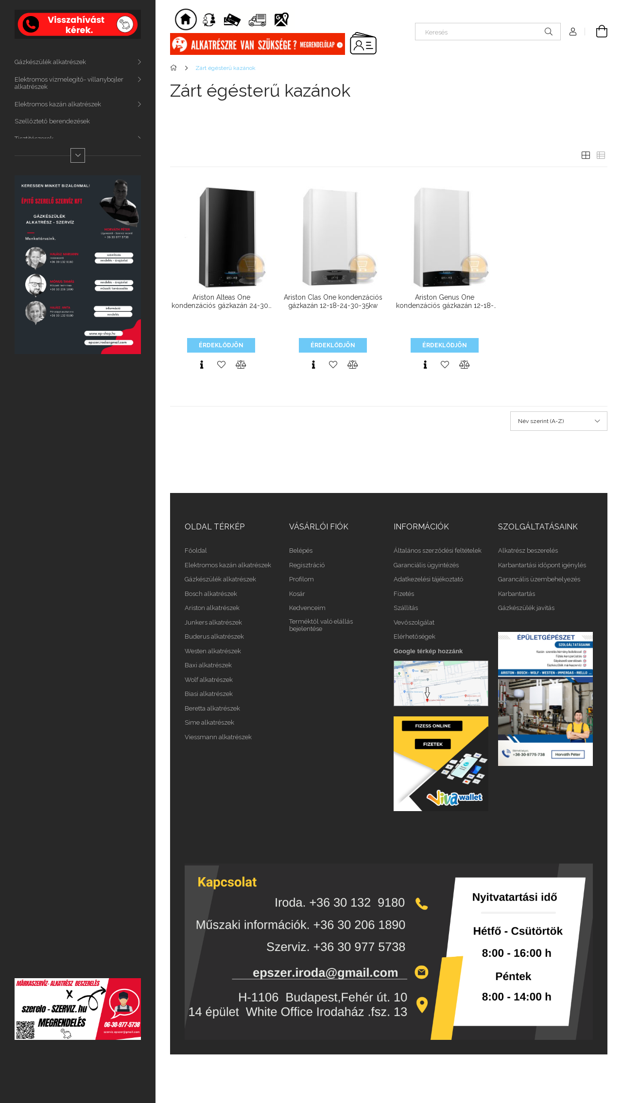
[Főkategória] (175, 68)
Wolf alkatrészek (209, 679)
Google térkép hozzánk (428, 651)
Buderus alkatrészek (214, 636)
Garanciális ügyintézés (426, 565)
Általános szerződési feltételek (438, 550)
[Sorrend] (558, 421)
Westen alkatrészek (213, 651)
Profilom (301, 579)
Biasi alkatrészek (209, 693)
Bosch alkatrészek (211, 593)
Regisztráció (307, 565)
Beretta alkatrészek (212, 708)
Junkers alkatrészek (213, 622)
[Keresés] (488, 31)
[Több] (77, 155)
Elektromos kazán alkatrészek (58, 104)
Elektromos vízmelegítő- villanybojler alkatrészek (69, 83)
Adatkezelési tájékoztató (428, 579)
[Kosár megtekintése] (596, 31)
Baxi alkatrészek (208, 665)
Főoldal (196, 550)
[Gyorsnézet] (201, 364)
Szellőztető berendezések (52, 121)
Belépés (300, 550)
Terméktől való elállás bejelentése (321, 625)
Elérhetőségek (414, 636)
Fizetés (404, 593)
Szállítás (406, 607)
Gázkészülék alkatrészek (50, 62)
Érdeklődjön (221, 345)
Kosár (297, 593)
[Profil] (573, 31)
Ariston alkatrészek (212, 607)
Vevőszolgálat (414, 622)
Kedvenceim (307, 607)
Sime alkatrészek (209, 722)
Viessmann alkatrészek (218, 737)
